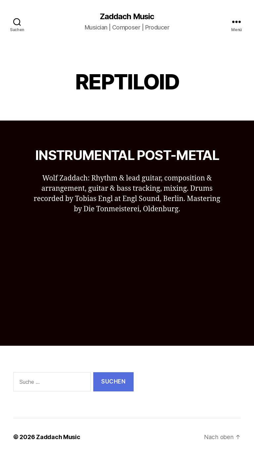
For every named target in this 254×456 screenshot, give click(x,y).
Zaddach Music (127, 17)
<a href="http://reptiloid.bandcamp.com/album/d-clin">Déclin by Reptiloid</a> (127, 271)
